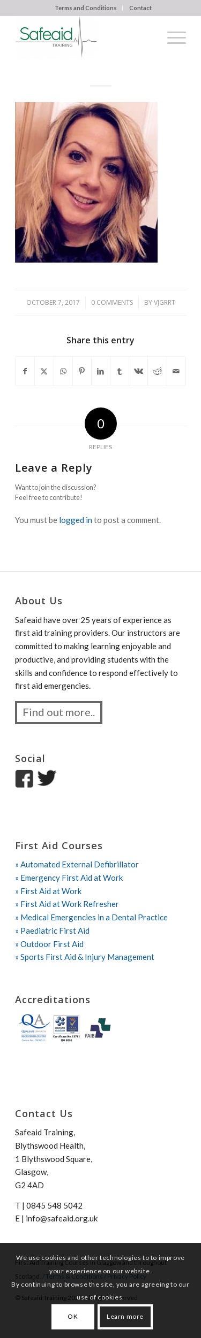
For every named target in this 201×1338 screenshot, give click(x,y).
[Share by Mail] (176, 371)
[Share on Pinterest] (82, 371)
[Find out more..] (58, 712)
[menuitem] (86, 8)
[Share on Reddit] (157, 371)
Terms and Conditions (86, 7)
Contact (140, 7)
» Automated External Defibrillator (77, 864)
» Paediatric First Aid (52, 930)
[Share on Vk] (138, 371)
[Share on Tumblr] (119, 371)
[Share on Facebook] (25, 371)
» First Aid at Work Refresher (67, 904)
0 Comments (112, 302)
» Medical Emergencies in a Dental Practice (91, 917)
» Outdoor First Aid (49, 944)
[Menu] (171, 37)
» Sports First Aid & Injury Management (84, 957)
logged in (75, 520)
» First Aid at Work (48, 891)
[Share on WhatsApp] (63, 371)
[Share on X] (44, 371)
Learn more (125, 1316)
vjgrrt (164, 302)
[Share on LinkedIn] (101, 371)
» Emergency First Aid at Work (69, 877)
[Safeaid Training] (83, 37)
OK (73, 1316)
